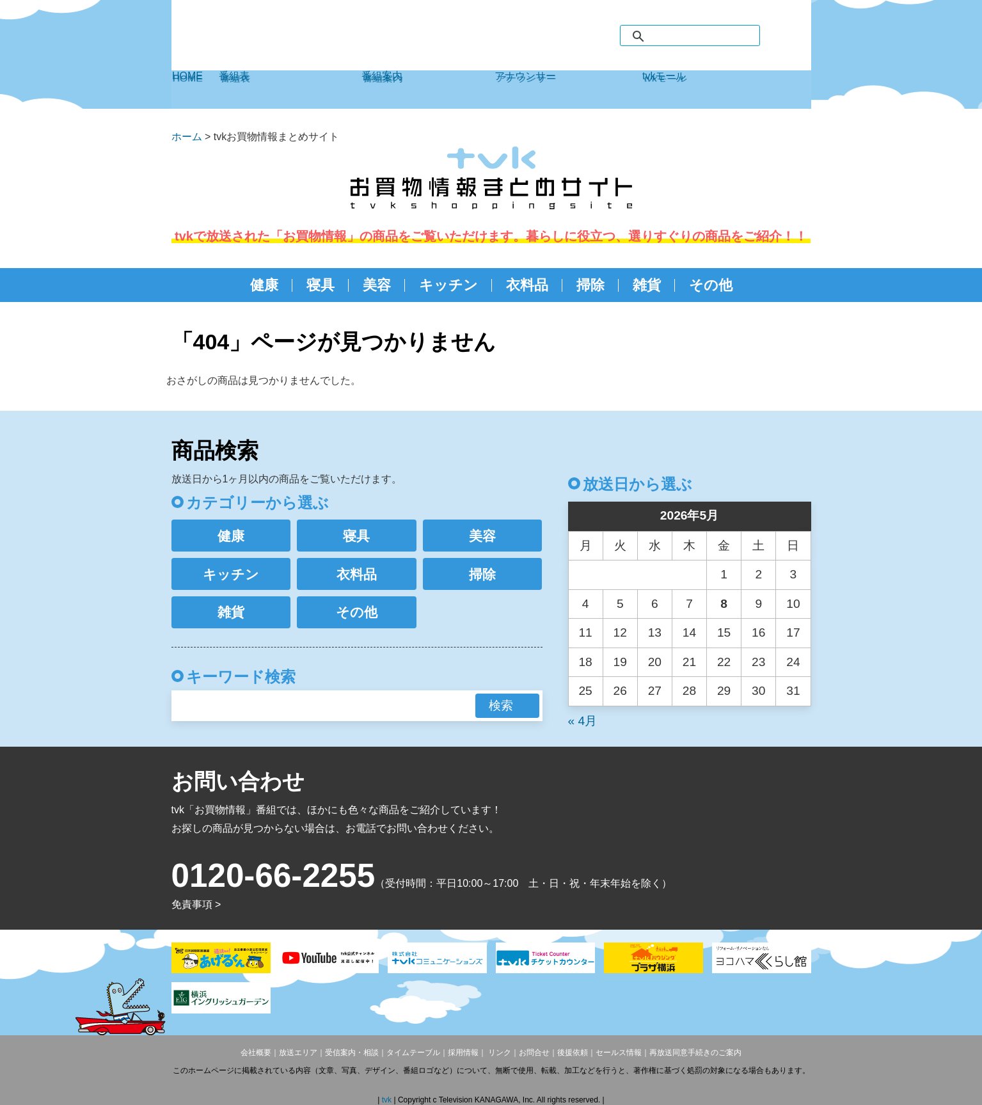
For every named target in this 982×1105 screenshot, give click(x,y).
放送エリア (298, 1052)
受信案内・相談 (352, 1052)
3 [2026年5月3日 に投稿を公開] (793, 574)
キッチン (448, 285)
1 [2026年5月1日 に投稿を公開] (723, 574)
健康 (264, 285)
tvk (388, 1099)
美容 (377, 285)
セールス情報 (619, 1052)
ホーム (186, 136)
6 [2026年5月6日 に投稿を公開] (654, 603)
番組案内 (427, 89)
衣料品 (527, 285)
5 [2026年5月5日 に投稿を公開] (620, 603)
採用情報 (463, 1052)
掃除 (590, 285)
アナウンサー (568, 89)
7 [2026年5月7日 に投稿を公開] (689, 603)
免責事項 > (196, 904)
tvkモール (726, 89)
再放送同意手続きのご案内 (695, 1052)
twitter (799, 35)
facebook (774, 35)
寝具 (320, 285)
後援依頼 (572, 1052)
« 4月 (583, 720)
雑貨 (647, 285)
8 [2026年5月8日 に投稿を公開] (723, 603)
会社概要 (256, 1052)
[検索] (703, 36)
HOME (195, 89)
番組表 (290, 89)
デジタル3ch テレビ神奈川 (258, 40)
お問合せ (534, 1052)
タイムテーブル (413, 1052)
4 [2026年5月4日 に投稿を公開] (585, 603)
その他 (711, 285)
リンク (498, 1052)
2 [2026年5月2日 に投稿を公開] (758, 574)
